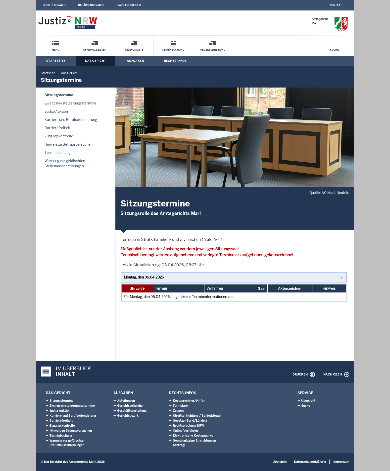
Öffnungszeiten (94, 49)
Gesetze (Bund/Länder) (190, 421)
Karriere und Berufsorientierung (71, 119)
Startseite (55, 61)
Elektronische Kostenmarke (193, 436)
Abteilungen (126, 401)
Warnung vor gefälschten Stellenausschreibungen (65, 163)
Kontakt (336, 5)
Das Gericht (95, 61)
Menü (55, 49)
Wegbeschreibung (212, 49)
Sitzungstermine (59, 95)
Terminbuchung (173, 49)
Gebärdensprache (91, 5)
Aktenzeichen (289, 288)
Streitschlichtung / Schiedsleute (197, 416)
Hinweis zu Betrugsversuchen (69, 144)
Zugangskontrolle (59, 136)
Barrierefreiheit (129, 5)
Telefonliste (134, 49)
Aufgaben (135, 61)
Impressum (341, 462)
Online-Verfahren (185, 431)
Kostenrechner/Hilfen (189, 401)
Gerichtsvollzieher (130, 406)
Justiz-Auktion (56, 111)
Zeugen (178, 411)
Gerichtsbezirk (128, 416)
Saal (261, 288)
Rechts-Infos (175, 61)
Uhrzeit (136, 288)
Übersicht (308, 401)
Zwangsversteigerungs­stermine (70, 103)
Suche (334, 49)
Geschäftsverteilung (131, 411)
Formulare (180, 406)
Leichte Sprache (54, 5)
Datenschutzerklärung (310, 462)
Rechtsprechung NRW (188, 426)
